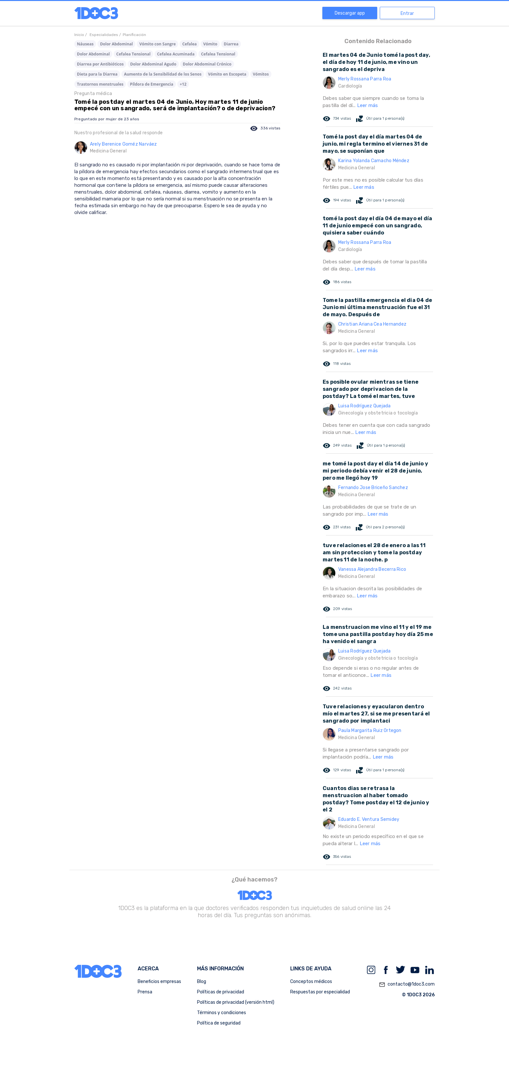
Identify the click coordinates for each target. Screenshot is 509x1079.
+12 (183, 84)
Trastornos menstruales (100, 84)
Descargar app (350, 13)
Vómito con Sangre (157, 44)
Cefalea (189, 44)
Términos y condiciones (221, 1012)
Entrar (407, 13)
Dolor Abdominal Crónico (207, 64)
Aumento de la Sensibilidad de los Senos (163, 74)
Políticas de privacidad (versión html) (235, 1002)
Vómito (210, 44)
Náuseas (85, 44)
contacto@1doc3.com (407, 984)
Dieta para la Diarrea (97, 74)
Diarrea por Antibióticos (100, 64)
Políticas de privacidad (220, 992)
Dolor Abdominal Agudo (153, 64)
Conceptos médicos (311, 981)
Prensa (145, 992)
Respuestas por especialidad (320, 992)
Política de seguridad (219, 1023)
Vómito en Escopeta (227, 74)
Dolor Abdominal (116, 44)
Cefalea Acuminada (176, 54)
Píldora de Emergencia (151, 84)
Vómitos (261, 74)
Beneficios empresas (159, 981)
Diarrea (231, 44)
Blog (201, 981)
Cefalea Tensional (133, 54)
